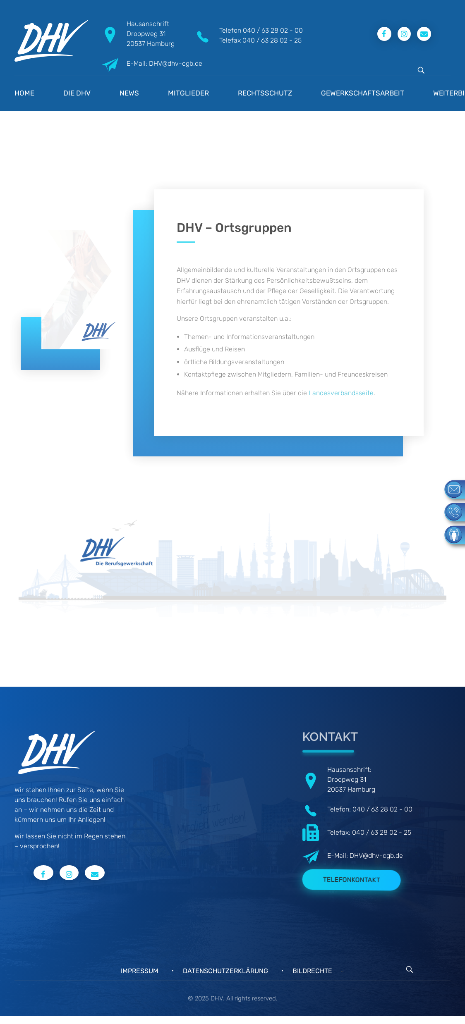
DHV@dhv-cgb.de (376, 855)
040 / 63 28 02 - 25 (272, 40)
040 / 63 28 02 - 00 (273, 30)
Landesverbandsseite (340, 393)
